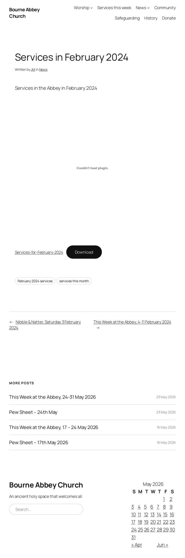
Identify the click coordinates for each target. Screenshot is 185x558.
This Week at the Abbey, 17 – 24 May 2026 (53, 427)
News (43, 69)
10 (133, 514)
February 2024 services (35, 281)
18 (140, 522)
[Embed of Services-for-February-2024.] (92, 168)
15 (165, 514)
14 (159, 514)
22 (165, 522)
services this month (74, 281)
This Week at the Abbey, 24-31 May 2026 (52, 397)
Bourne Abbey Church (24, 12)
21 (159, 522)
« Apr (136, 544)
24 (134, 529)
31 (133, 537)
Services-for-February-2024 (39, 252)
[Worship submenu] (91, 7)
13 (152, 514)
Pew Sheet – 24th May (33, 412)
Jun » (162, 544)
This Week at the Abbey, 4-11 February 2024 (132, 322)
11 (139, 514)
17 (133, 522)
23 (172, 522)
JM (33, 69)
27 (152, 529)
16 (172, 514)
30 (172, 529)
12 (146, 514)
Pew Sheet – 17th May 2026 (38, 442)
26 (147, 529)
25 (140, 529)
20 (153, 522)
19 (146, 522)
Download (84, 252)
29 (166, 529)
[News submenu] (148, 7)
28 (159, 529)
